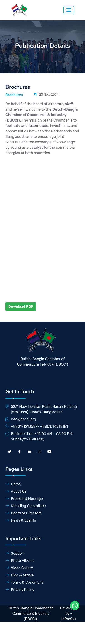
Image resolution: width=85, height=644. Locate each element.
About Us (16, 491)
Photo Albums (19, 561)
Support (14, 553)
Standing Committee (25, 506)
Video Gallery (19, 568)
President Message (24, 498)
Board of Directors (23, 513)
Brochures (14, 95)
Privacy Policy (19, 590)
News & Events (20, 520)
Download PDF (20, 306)
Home (13, 484)
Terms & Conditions (24, 582)
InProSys (68, 619)
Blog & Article (19, 575)
